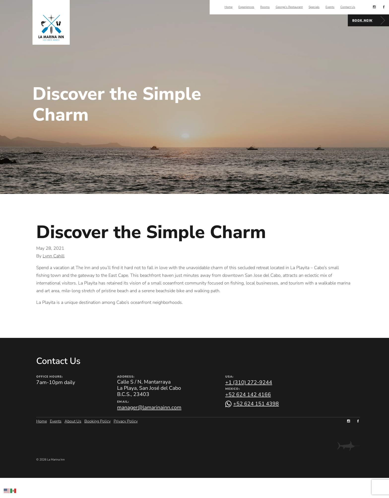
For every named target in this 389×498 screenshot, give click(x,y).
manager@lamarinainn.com (149, 407)
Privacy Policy (126, 421)
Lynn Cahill (54, 256)
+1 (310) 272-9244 (248, 382)
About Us (73, 421)
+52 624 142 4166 (248, 394)
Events (56, 421)
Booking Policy (97, 421)
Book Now (362, 20)
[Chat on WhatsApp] (252, 404)
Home (41, 421)
